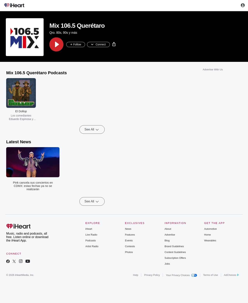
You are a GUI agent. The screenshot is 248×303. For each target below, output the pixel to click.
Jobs (167, 263)
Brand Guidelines (174, 246)
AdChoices (231, 275)
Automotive (210, 228)
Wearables (210, 240)
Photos (129, 252)
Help (135, 275)
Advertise (169, 234)
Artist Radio (91, 246)
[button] (56, 44)
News (128, 228)
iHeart (88, 228)
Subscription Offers (175, 257)
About (167, 228)
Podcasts (90, 240)
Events (129, 240)
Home (207, 234)
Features (130, 234)
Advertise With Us (213, 69)
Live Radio (91, 234)
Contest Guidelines (175, 252)
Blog (167, 240)
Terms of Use (210, 275)
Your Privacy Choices (181, 275)
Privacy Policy (152, 275)
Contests (130, 246)
